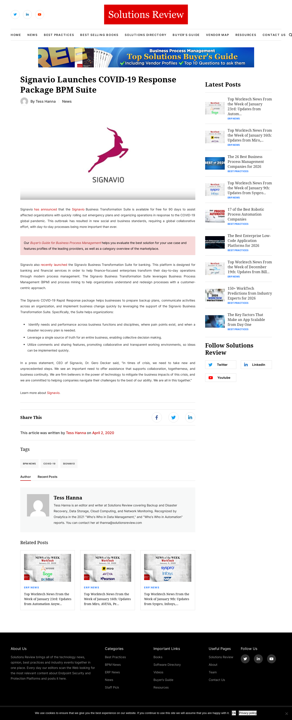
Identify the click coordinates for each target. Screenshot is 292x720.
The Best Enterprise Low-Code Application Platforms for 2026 (249, 240)
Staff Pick (112, 687)
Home (16, 35)
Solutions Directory (145, 35)
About (213, 664)
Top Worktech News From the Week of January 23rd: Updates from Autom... (250, 106)
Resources (245, 35)
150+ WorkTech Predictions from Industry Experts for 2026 (250, 293)
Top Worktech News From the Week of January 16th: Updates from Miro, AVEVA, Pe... (107, 599)
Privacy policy (248, 713)
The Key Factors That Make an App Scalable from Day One (246, 319)
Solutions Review (221, 657)
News (32, 35)
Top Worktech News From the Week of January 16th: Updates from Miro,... (250, 135)
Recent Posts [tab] (47, 477)
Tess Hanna (46, 101)
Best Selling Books (99, 35)
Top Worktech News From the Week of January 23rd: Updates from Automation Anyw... (47, 599)
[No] (286, 713)
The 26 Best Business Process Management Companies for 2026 (246, 161)
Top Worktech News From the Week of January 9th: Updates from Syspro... (250, 188)
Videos (158, 672)
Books (157, 657)
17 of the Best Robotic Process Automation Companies (246, 214)
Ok (234, 713)
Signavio (69, 463)
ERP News (31, 587)
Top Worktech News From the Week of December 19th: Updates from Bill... (250, 267)
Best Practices (59, 35)
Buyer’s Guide (186, 35)
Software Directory (167, 664)
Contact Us (274, 35)
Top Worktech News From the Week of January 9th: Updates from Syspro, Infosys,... (166, 599)
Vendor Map (217, 35)
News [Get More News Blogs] (67, 101)
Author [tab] (25, 477)
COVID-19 (49, 463)
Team (213, 672)
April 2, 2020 (103, 432)
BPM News (29, 463)
